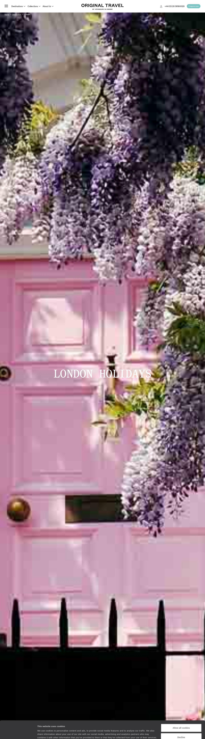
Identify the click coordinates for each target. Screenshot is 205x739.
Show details (44, 733)
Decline (181, 722)
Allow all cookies (181, 712)
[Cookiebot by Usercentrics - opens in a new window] (18, 733)
